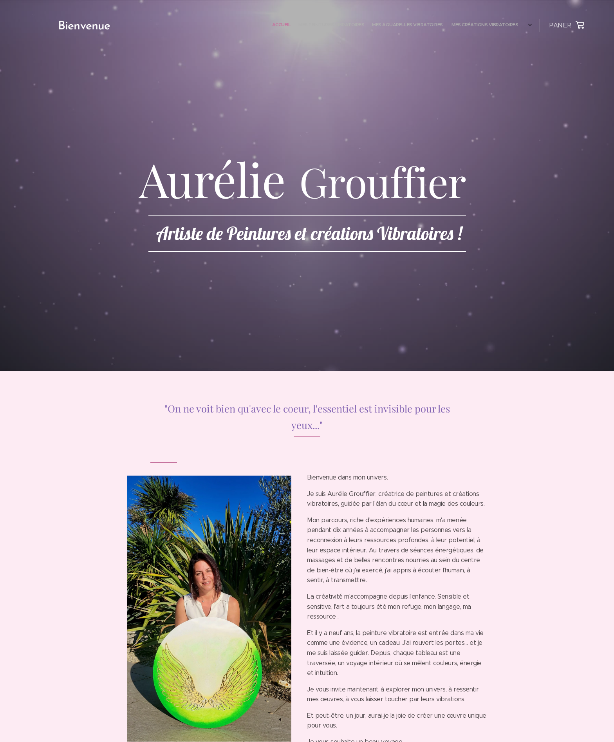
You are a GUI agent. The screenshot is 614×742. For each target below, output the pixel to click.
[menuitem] (454, 25)
